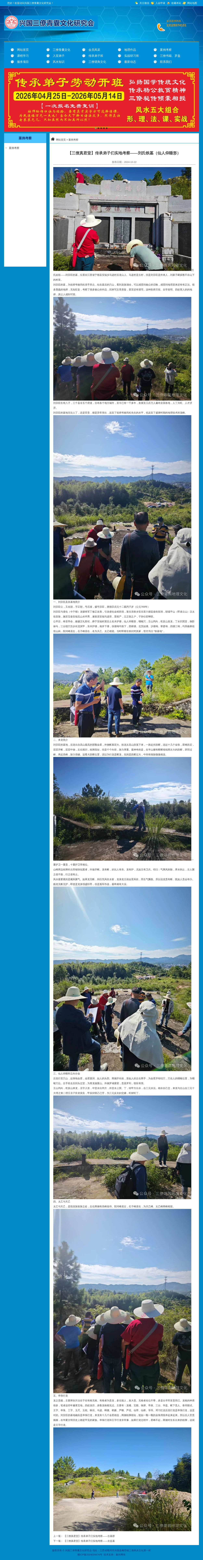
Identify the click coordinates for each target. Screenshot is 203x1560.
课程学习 (23, 55)
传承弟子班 (96, 55)
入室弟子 (58, 55)
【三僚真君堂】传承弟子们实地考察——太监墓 (89, 1541)
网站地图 (192, 3)
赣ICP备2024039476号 (89, 1554)
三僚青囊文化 (61, 49)
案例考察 (166, 49)
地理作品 (130, 49)
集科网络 (121, 1554)
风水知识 (58, 61)
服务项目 (23, 61)
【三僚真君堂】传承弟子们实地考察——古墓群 (89, 1536)
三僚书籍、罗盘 (170, 55)
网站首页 (23, 49)
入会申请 (160, 3)
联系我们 (166, 61)
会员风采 (94, 49)
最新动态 (130, 61)
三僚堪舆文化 (97, 61)
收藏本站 (176, 3)
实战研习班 (131, 55)
